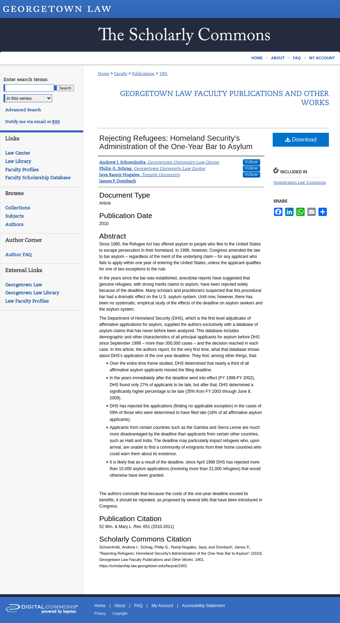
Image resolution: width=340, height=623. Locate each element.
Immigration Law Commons (299, 182)
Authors (14, 224)
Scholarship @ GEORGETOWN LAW (170, 35)
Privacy (100, 613)
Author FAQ (18, 254)
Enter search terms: (25, 80)
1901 (163, 73)
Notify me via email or (32, 121)
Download (301, 139)
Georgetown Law (23, 284)
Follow (251, 161)
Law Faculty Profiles (27, 301)
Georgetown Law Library (32, 292)
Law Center (17, 153)
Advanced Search (23, 109)
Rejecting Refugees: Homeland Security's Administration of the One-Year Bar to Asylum (176, 142)
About (119, 605)
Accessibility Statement (203, 605)
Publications (143, 73)
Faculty (120, 73)
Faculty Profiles (22, 169)
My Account (162, 605)
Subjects (14, 216)
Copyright (119, 613)
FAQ (138, 605)
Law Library (18, 161)
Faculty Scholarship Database (37, 177)
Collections (17, 207)
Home (103, 73)
